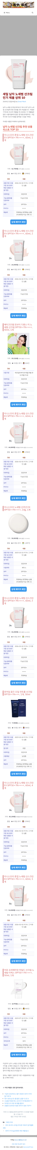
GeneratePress (28, 1147)
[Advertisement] (18, 34)
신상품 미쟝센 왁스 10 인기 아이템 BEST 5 (18, 1101)
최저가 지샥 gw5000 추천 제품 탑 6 (17, 1131)
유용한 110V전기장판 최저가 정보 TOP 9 (17, 1106)
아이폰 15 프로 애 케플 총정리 (14, 1103)
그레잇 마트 (9, 1122)
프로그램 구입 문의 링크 (18, 1144)
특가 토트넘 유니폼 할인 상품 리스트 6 (16, 1099)
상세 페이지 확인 (18, 221)
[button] (32, 12)
